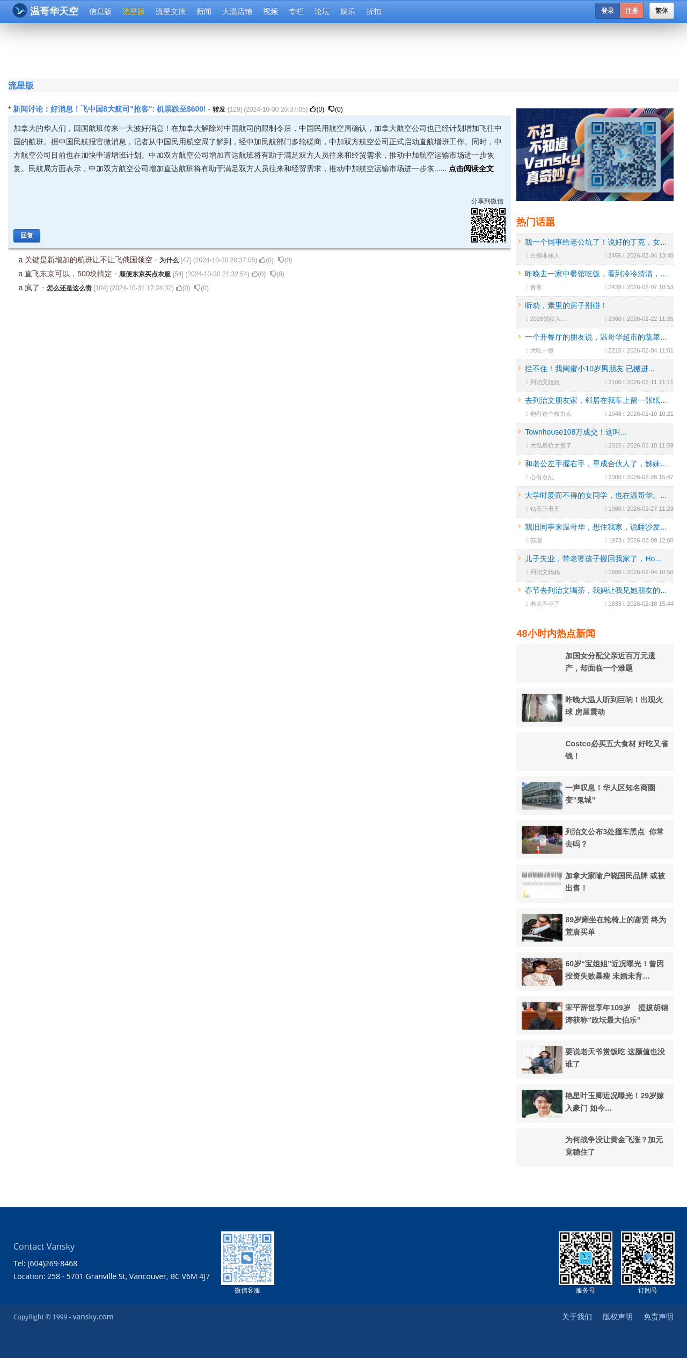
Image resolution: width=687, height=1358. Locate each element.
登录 (607, 10)
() (317, 109)
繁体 (661, 10)
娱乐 (347, 11)
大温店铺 (237, 11)
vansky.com (92, 1316)
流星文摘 (171, 11)
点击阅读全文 (471, 168)
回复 (26, 235)
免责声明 (659, 1316)
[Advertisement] (278, 49)
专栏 (296, 11)
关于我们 (577, 1316)
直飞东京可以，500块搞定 (69, 273)
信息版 (100, 11)
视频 (270, 11)
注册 (631, 10)
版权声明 (618, 1316)
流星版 (133, 11)
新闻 (203, 11)
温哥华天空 (45, 10)
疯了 (33, 287)
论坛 (322, 11)
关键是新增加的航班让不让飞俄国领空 (90, 259)
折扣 (373, 11)
